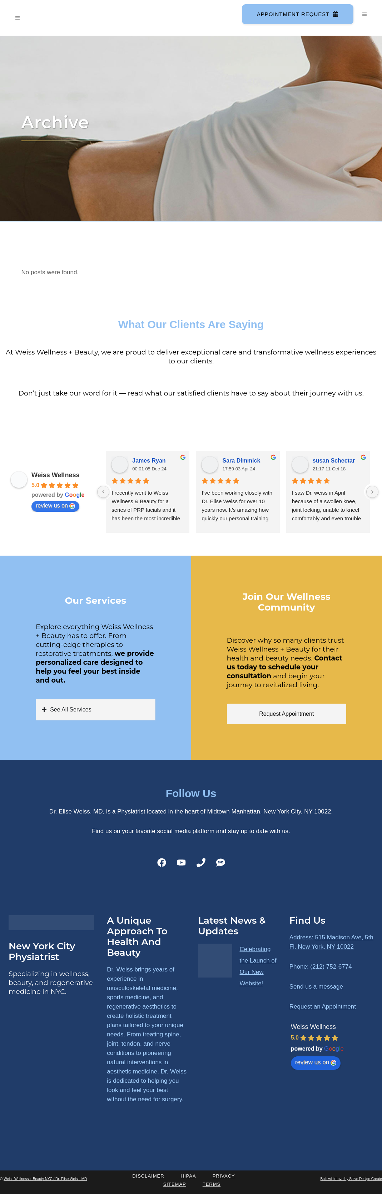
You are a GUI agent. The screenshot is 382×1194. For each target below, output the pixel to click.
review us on (55, 505)
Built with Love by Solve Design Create (351, 1179)
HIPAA (188, 1176)
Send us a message (316, 986)
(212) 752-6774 (331, 966)
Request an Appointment (322, 1006)
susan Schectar (334, 461)
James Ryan (148, 461)
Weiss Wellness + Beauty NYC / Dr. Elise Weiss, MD (45, 1179)
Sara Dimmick (241, 461)
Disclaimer (148, 1176)
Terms (212, 1184)
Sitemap (174, 1184)
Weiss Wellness (55, 475)
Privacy (224, 1176)
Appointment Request (297, 14)
